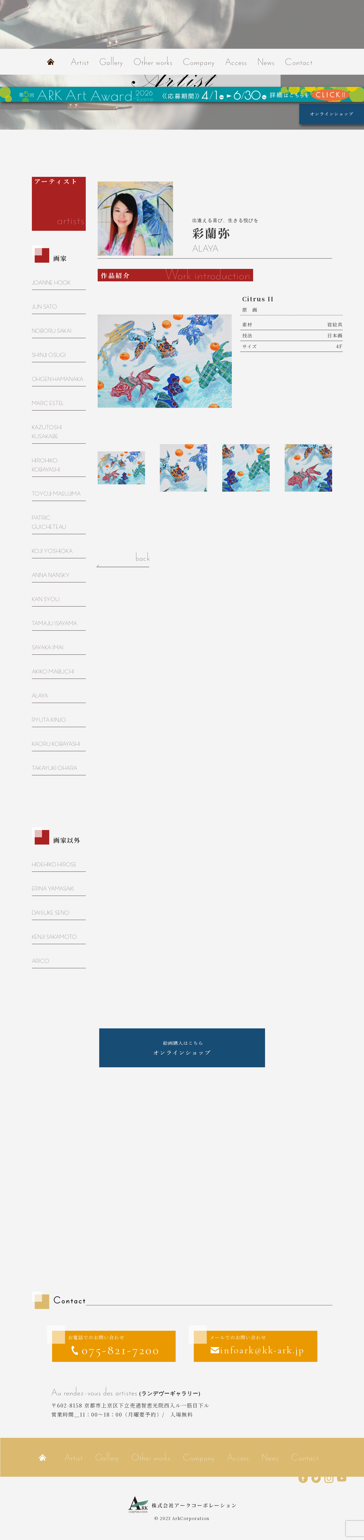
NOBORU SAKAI (52, 330)
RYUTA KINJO (49, 719)
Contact (298, 62)
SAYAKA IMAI (48, 647)
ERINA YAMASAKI (53, 888)
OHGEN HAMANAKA (58, 379)
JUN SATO (44, 306)
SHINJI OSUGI (49, 355)
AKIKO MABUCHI (53, 671)
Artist (80, 62)
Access (236, 62)
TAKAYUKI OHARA (55, 768)
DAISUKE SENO (50, 912)
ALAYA (40, 695)
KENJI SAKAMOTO (54, 936)
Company (199, 62)
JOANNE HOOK (51, 282)
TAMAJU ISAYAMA (54, 623)
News (266, 62)
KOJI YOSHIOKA (52, 551)
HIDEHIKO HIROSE (54, 864)
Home (50, 61)
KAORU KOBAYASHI (56, 744)
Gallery (111, 62)
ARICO (40, 961)
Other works (153, 62)
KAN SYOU (46, 599)
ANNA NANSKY (51, 575)
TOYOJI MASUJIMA (56, 493)
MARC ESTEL (48, 403)
